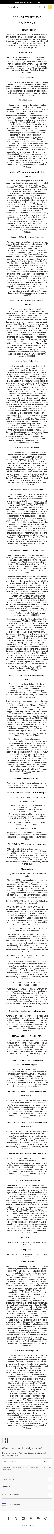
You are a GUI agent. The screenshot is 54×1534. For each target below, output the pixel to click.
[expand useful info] (50, 1487)
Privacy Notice (6, 1470)
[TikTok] (45, 1518)
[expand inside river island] (50, 1495)
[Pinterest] (30, 1518)
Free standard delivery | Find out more (27, 2)
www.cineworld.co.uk (25, 805)
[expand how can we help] (50, 1479)
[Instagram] (23, 1518)
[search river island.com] (40, 7)
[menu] (4, 7)
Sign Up (47, 1461)
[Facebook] (8, 1518)
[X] (16, 1518)
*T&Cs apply (6, 1467)
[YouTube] (38, 1518)
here (29, 1245)
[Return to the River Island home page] (15, 7)
